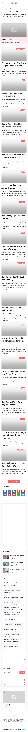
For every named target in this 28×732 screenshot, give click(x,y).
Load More (14, 481)
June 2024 (14, 682)
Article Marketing (16, 582)
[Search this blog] (11, 672)
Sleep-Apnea (6, 644)
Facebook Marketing (15, 607)
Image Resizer (7, 39)
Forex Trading (6, 612)
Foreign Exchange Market (14, 609)
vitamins (16, 646)
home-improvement (20, 49)
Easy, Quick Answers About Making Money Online (16, 563)
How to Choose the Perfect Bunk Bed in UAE (13, 464)
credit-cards (6, 602)
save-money (15, 641)
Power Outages (16, 636)
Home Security (20, 617)
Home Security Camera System (10, 619)
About (13, 727)
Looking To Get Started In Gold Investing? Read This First (12, 341)
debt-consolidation (15, 602)
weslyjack (6, 707)
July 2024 (14, 679)
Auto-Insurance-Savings (9, 590)
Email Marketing (7, 604)
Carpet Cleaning (14, 600)
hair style (23, 418)
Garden (23, 388)
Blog (13, 729)
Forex (22, 609)
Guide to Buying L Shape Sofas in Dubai (12, 308)
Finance (23, 232)
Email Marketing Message (17, 604)
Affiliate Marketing (7, 582)
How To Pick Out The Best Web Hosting (12, 278)
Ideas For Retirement (8, 624)
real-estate (22, 357)
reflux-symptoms (7, 641)
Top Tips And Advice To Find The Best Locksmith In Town (17, 570)
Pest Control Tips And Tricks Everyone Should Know (13, 64)
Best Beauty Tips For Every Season (13, 217)
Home (9, 727)
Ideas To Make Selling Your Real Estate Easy (13, 372)
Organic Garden (7, 634)
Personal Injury (15, 634)
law (24, 79)
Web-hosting (6, 649)
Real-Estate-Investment (15, 639)
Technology (13, 644)
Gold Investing (7, 614)
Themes (23, 729)
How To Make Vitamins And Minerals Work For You (13, 156)
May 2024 (14, 684)
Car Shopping (6, 600)
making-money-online (8, 629)
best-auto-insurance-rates (9, 595)
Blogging (23, 110)
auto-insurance (14, 585)
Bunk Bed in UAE (21, 449)
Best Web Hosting (21, 263)
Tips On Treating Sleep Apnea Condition (11, 186)
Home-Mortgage (17, 622)
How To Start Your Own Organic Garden (11, 403)
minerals (6, 631)
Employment (6, 607)
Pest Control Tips (7, 636)
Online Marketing (13, 631)
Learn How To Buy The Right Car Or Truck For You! (17, 556)
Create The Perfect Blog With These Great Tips (11, 125)
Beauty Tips (22, 202)
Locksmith (18, 626)
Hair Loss (14, 614)
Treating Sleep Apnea (8, 646)
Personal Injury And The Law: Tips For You (11, 94)
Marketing (17, 629)
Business (21, 597)
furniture (13, 612)
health (23, 140)
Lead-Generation (10, 626)
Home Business (12, 617)
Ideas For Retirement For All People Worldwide (13, 247)
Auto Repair (6, 585)
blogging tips (6, 597)
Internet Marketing (18, 624)
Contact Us (19, 727)
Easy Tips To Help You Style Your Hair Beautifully (13, 433)
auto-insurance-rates (8, 587)
